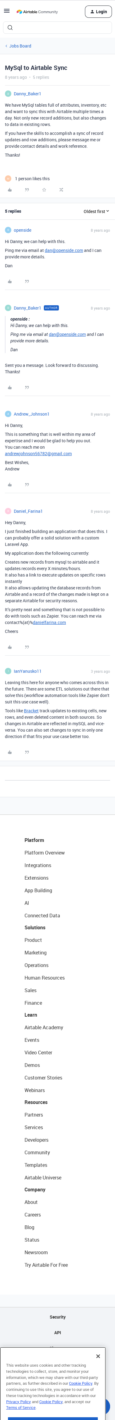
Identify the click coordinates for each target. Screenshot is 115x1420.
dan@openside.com (64, 250)
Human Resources (45, 977)
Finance (33, 1002)
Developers (36, 1139)
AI (27, 903)
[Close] (98, 1369)
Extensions (36, 877)
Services (34, 1127)
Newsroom (36, 1252)
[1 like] (27, 178)
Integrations (38, 865)
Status (32, 1239)
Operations (36, 965)
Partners (34, 1114)
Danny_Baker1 (27, 94)
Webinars (35, 1090)
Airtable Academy (44, 1027)
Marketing (36, 952)
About (31, 1202)
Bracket (31, 711)
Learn (31, 1014)
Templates (36, 1165)
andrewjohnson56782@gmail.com (38, 453)
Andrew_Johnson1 (32, 414)
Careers (33, 1214)
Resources (36, 1102)
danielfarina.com (49, 622)
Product (33, 940)
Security (58, 1317)
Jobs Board (20, 46)
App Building (38, 890)
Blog (29, 1227)
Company (35, 1189)
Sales (30, 990)
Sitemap (57, 1348)
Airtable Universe (43, 1177)
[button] (6, 13)
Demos (32, 1065)
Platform (34, 840)
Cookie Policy (80, 1396)
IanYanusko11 (28, 671)
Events (32, 1040)
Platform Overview (45, 852)
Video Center (38, 1052)
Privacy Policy (18, 1415)
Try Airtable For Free (46, 1265)
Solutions (35, 927)
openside (22, 230)
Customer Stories (43, 1077)
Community (37, 1152)
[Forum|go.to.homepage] (37, 12)
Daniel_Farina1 (28, 511)
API (57, 1332)
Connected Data (42, 915)
